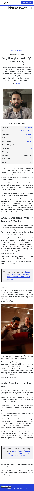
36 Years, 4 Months (26, 131)
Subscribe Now (27, 2)
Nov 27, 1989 (28, 127)
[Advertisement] (17, 28)
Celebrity (20, 51)
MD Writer (18, 84)
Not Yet (30, 145)
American (29, 134)
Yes (31, 148)
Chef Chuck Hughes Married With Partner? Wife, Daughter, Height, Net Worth (18, 453)
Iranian (30, 152)
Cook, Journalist (27, 138)
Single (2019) (28, 141)
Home (12, 51)
